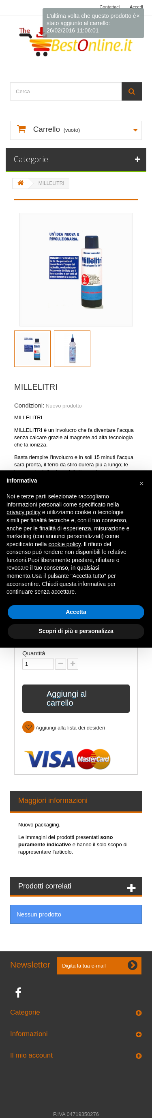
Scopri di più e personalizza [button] (76, 631)
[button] (141, 483)
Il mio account (31, 1055)
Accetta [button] (76, 612)
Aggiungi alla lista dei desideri (69, 728)
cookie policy (65, 544)
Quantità (33, 653)
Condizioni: (29, 405)
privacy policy (23, 512)
